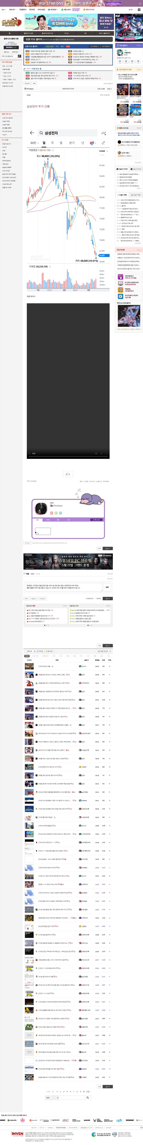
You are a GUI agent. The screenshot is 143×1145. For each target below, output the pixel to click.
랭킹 (58, 520)
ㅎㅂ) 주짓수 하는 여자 (48, 884)
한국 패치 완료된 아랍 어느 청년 (51, 716)
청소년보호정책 (73, 1127)
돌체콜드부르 (86, 1010)
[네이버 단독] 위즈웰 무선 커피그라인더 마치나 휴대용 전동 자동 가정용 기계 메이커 (129, 269)
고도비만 (85, 859)
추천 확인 (106, 481)
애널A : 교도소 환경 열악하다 (50, 859)
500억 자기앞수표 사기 (48, 767)
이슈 (35, 656)
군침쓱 (84, 767)
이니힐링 (56, 513)
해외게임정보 (6, 160)
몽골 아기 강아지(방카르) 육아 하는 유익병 (54, 1077)
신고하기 (92, 481)
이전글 (41, 598)
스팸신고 (99, 481)
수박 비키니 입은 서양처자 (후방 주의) (53, 893)
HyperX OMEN (6, 167)
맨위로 (99, 598)
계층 (94, 656)
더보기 (60, 513)
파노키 (84, 666)
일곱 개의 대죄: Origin (9, 174)
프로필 (48, 520)
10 (84, 1091)
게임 (74, 656)
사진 (88, 656)
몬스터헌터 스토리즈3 (9, 177)
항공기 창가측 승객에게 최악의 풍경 (52, 1002)
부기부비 (85, 1060)
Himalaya (29, 89)
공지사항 (108, 1127)
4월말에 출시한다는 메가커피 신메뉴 (52, 1010)
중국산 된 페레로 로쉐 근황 (49, 1044)
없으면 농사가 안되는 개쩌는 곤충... (52, 675)
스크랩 (86, 481)
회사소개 (33, 1127)
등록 (107, 587)
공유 (81, 481)
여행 (3, 157)
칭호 (68, 520)
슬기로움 (85, 792)
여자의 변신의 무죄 (47, 867)
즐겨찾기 (50, 651)
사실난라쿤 (85, 750)
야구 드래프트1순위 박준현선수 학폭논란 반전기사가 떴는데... (61, 1060)
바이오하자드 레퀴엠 (8, 181)
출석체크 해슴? (46, 817)
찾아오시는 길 (99, 1127)
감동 (101, 656)
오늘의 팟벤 (6, 124)
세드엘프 (85, 909)
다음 (87, 1091)
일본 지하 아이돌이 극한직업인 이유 (52, 901)
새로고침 (110, 574)
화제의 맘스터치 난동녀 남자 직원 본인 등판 (55, 700)
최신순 (38, 574)
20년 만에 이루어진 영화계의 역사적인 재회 (55, 918)
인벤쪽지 (51, 513)
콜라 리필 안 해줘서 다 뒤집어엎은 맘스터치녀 (56, 708)
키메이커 (85, 884)
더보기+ (65, 606)
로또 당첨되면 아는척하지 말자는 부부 (53, 691)
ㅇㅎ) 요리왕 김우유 (47, 968)
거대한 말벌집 (45, 825)
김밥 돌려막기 (45, 935)
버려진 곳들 (44, 666)
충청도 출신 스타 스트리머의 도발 (52, 960)
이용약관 (50, 1127)
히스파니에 (85, 960)
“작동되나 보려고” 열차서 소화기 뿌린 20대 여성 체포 (58, 742)
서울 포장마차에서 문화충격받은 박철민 (54, 725)
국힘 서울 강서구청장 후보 (49, 1027)
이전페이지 (90, 598)
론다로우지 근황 (46, 976)
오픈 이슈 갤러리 (7, 118)
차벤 (3, 150)
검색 (19, 56)
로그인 (130, 10)
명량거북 (85, 1027)
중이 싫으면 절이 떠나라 (48, 775)
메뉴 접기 (96, 519)
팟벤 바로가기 (6, 144)
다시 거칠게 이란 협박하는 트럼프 (52, 1018)
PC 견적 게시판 (7, 131)
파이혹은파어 (86, 842)
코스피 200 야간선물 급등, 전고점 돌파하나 (55, 985)
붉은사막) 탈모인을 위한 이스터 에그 (53, 1052)
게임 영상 (5, 164)
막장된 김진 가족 (46, 926)
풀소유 (84, 1035)
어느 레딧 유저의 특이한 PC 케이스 (52, 876)
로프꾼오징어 (86, 733)
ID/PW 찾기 (15, 52)
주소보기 (27, 83)
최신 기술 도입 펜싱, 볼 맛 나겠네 (51, 758)
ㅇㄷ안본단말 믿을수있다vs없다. (51, 851)
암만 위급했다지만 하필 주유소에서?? (53, 809)
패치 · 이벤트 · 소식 (9, 79)
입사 (83, 675)
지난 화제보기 (94, 46)
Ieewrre (84, 1069)
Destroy (84, 800)
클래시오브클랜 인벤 (11, 38)
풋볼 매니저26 (6, 187)
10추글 (41, 651)
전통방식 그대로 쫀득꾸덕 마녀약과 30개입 (129, 258)
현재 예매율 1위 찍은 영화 (49, 1069)
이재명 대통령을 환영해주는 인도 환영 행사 (55, 792)
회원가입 (6, 52)
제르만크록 (85, 809)
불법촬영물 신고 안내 (86, 1127)
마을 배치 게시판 (7, 86)
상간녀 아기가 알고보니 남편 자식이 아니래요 (55, 733)
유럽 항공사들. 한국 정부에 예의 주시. (53, 909)
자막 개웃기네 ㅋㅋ (47, 842)
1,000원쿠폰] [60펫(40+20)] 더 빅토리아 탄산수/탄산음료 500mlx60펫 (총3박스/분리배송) (129, 265)
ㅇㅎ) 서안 (44, 993)
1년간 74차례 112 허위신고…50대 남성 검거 (55, 951)
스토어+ (139, 69)
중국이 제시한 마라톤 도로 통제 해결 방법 (54, 784)
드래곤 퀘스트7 (7, 184)
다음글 (33, 598)
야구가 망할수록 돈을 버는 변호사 (52, 750)
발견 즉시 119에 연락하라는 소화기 (52, 683)
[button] (44, 625)
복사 (34, 83)
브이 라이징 (6, 170)
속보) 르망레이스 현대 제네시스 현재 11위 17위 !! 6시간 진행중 (61, 834)
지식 (81, 656)
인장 (37, 520)
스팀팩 (84, 1077)
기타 (108, 656)
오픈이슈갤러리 (108, 83)
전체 (26, 656)
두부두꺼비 (85, 683)
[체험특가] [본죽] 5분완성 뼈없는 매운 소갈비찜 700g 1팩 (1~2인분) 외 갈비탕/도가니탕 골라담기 (129, 254)
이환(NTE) (127, 53)
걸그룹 (4, 154)
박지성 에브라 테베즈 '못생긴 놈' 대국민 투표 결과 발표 (58, 1035)
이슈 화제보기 (106, 46)
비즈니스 (41, 1127)
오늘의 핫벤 (6, 121)
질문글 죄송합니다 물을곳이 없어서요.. (53, 943)
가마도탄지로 (86, 834)
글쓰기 (108, 646)
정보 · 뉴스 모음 (7, 66)
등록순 (32, 574)
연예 (45, 656)
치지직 (4, 147)
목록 (101, 95)
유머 (54, 656)
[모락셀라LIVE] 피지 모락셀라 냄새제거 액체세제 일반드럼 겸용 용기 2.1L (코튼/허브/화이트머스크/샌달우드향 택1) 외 (129, 261)
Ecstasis (84, 867)
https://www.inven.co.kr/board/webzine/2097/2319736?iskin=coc (49, 543)
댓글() (106, 95)
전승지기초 (85, 985)
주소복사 (27, 543)
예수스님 (85, 943)
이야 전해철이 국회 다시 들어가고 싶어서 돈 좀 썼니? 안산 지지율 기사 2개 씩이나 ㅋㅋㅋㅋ (70, 800)
